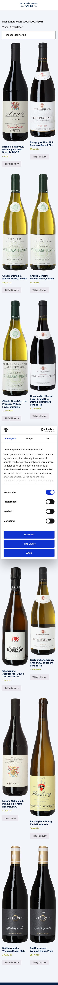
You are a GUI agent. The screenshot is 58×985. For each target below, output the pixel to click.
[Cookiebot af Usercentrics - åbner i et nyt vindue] (41, 430)
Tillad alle (29, 534)
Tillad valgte (29, 543)
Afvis (29, 553)
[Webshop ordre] (29, 35)
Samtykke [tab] (10, 438)
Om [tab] (47, 438)
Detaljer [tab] (29, 438)
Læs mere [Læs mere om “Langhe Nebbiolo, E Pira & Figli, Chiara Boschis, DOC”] (10, 818)
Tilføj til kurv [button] (12, 163)
